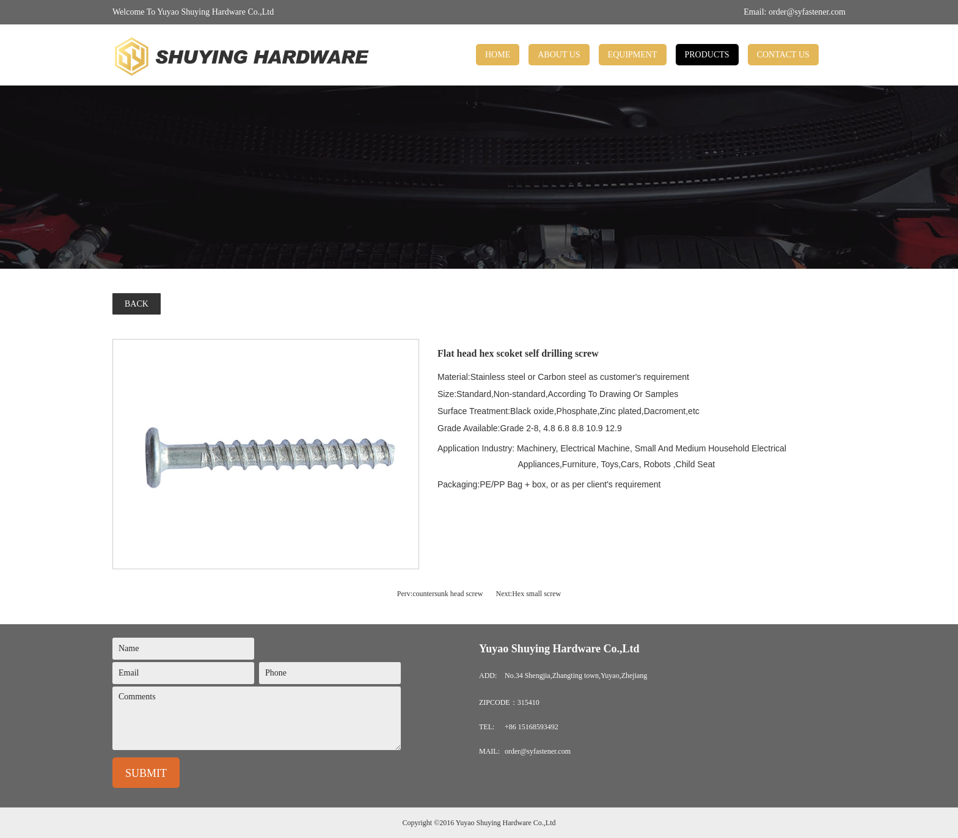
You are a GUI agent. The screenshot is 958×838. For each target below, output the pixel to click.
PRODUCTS (707, 54)
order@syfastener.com (807, 11)
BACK (136, 303)
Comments (256, 718)
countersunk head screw (447, 593)
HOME (497, 54)
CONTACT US (783, 54)
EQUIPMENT (632, 54)
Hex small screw (536, 593)
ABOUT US (559, 54)
